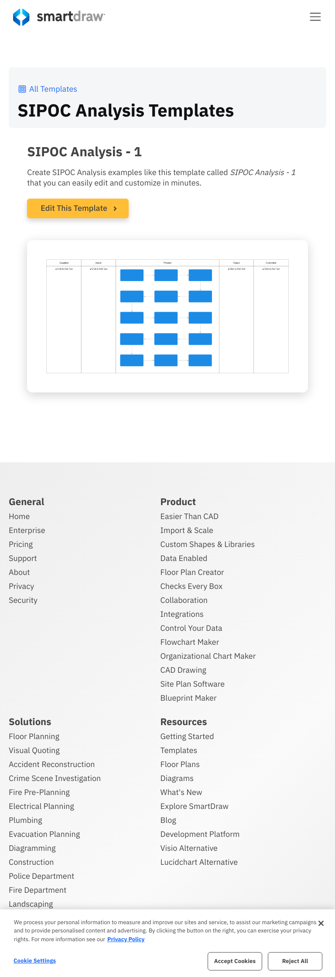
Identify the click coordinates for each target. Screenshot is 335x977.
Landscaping (31, 904)
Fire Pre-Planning (39, 792)
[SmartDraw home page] (59, 17)
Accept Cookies (235, 961)
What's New (181, 792)
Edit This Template (74, 208)
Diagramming (32, 848)
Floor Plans (180, 764)
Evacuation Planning (44, 834)
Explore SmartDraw (195, 806)
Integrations (182, 614)
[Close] (321, 923)
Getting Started (187, 736)
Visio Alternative (189, 848)
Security (23, 600)
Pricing (21, 544)
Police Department (41, 876)
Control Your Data (191, 628)
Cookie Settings (35, 960)
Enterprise (27, 530)
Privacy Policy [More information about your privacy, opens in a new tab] (125, 939)
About (19, 572)
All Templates (47, 89)
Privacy (21, 586)
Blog (168, 820)
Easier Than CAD (190, 516)
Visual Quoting (34, 750)
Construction (31, 862)
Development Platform (200, 834)
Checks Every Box (192, 586)
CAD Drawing (183, 670)
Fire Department (37, 890)
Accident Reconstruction (52, 764)
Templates (179, 750)
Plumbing (25, 820)
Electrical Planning (41, 806)
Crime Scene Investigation (55, 778)
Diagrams (177, 778)
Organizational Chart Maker (208, 656)
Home (19, 516)
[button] (315, 16)
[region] (167, 943)
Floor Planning (34, 736)
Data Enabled (184, 558)
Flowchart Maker (190, 642)
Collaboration (184, 600)
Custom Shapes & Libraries (208, 544)
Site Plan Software (193, 684)
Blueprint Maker (189, 698)
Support (23, 558)
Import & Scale (187, 530)
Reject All (295, 961)
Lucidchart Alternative (199, 862)
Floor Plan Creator (192, 572)
